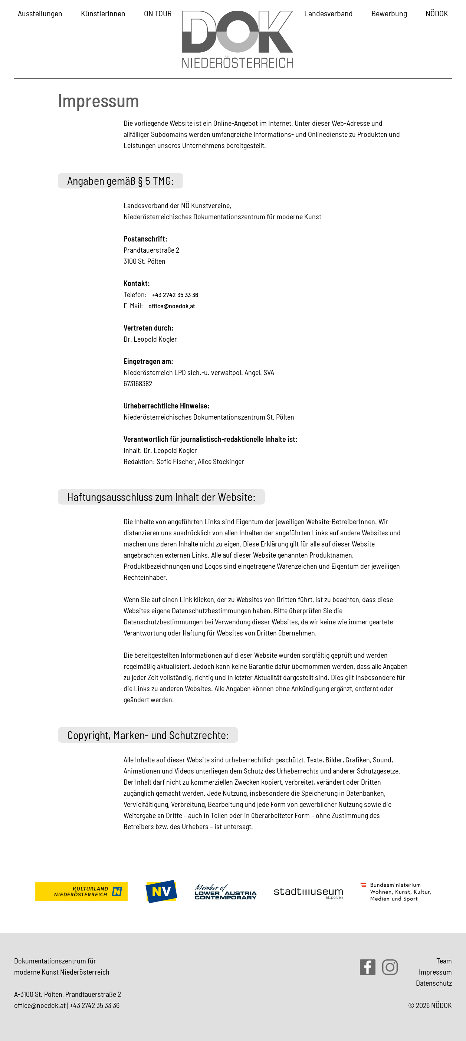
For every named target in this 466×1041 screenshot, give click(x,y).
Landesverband (328, 13)
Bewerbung (389, 13)
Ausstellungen (40, 13)
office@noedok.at (171, 306)
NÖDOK (437, 13)
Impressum (435, 971)
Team (444, 960)
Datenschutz (434, 982)
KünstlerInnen (103, 13)
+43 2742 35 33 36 (175, 294)
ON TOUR (158, 13)
